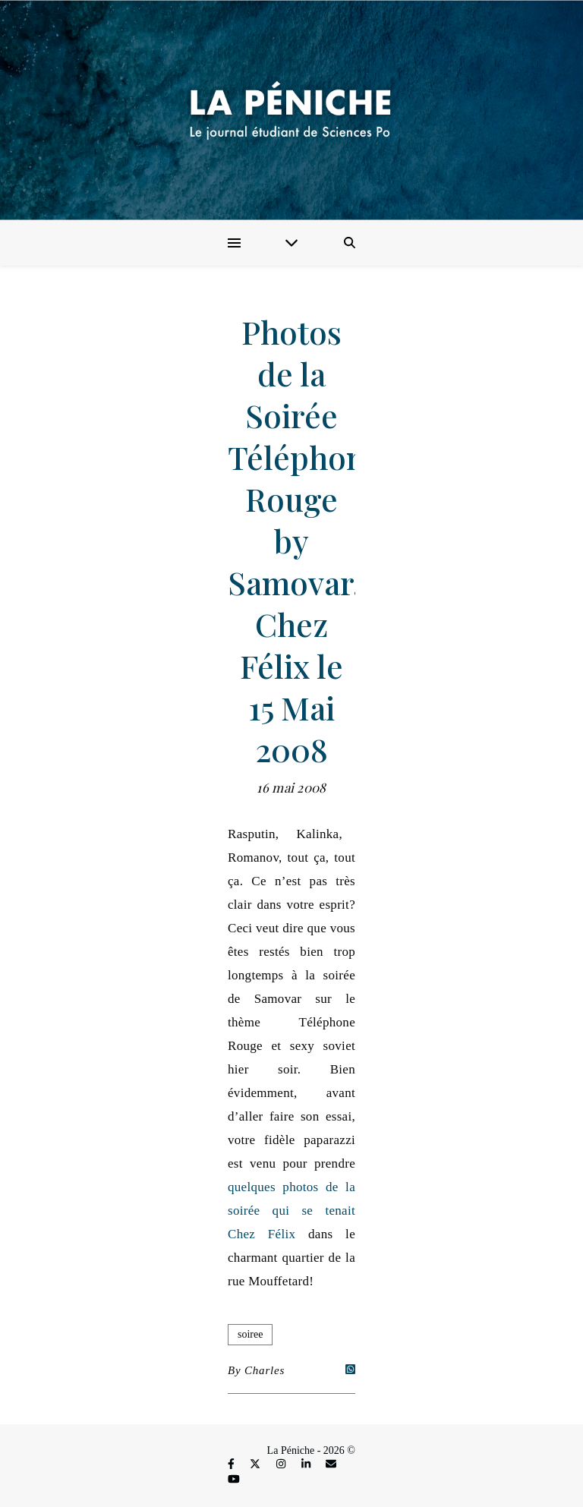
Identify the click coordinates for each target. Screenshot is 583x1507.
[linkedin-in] (307, 1465)
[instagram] (282, 1465)
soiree (250, 1334)
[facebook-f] (232, 1465)
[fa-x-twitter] (256, 1465)
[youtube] (234, 1479)
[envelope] (331, 1465)
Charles (264, 1370)
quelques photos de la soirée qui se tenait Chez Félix (291, 1210)
